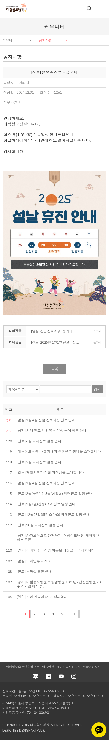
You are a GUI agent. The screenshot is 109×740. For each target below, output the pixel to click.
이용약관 (48, 667)
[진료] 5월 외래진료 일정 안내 (39, 462)
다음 (74, 614)
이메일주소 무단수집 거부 (22, 667)
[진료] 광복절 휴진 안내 (34, 571)
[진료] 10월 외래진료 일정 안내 (40, 525)
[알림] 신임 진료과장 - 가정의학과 (42, 597)
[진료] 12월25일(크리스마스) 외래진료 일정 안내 (53, 514)
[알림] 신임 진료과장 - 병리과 (51, 331)
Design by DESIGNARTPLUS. (23, 730)
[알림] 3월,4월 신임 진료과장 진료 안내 (46, 420)
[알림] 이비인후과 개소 (34, 561)
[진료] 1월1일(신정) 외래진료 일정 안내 (46, 504)
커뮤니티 (9, 40)
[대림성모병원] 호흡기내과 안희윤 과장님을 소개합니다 (59, 451)
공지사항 (45, 40)
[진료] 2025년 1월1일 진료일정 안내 (57, 342)
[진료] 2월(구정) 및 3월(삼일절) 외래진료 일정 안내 (55, 493)
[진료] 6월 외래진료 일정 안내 (39, 441)
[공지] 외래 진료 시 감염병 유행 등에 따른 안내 (51, 430)
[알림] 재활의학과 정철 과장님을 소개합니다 (50, 472)
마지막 (83, 614)
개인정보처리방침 (68, 667)
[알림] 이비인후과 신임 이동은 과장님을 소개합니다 (55, 550)
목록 (54, 368)
